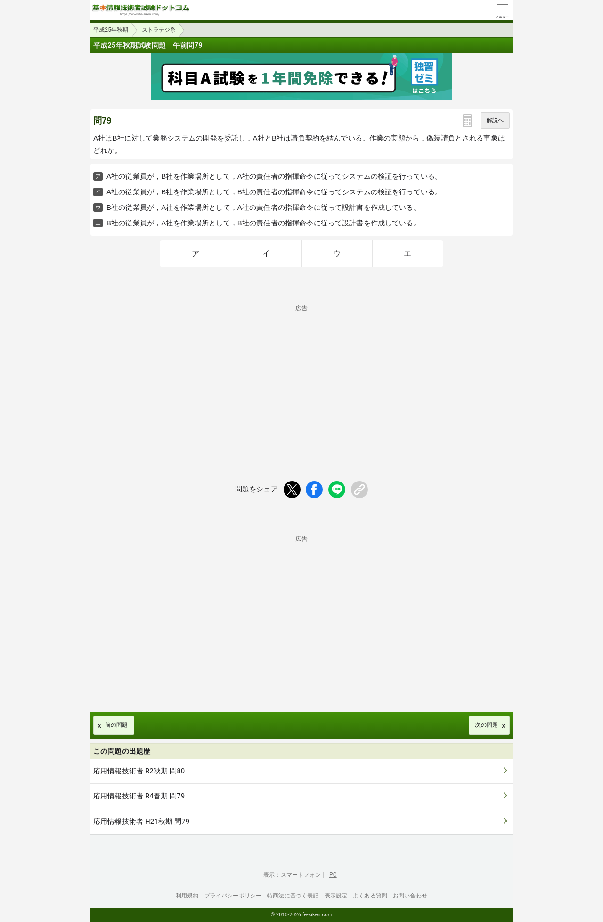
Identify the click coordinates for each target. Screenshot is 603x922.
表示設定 (336, 895)
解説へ (495, 120)
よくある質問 (370, 895)
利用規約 (187, 895)
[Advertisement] (301, 377)
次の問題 (486, 725)
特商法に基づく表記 (292, 895)
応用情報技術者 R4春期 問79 (139, 796)
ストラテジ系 (159, 29)
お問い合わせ (410, 895)
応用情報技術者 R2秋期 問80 (139, 771)
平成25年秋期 (111, 29)
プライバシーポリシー (233, 895)
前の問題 (116, 725)
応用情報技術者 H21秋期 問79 (141, 821)
